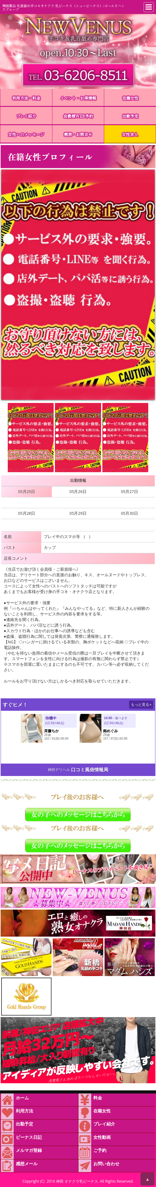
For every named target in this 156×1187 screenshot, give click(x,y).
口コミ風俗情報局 (89, 770)
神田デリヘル (59, 769)
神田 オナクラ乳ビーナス (77, 1181)
